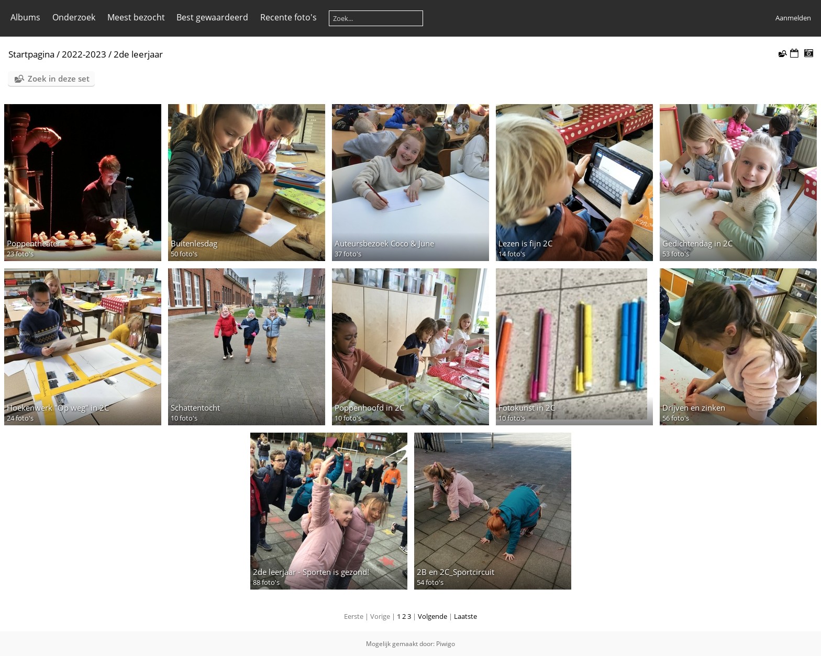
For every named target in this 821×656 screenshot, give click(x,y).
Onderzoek (73, 17)
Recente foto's (288, 17)
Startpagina (31, 54)
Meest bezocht (136, 17)
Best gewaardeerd (212, 17)
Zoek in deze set (59, 78)
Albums (25, 17)
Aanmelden (793, 17)
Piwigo (445, 643)
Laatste (465, 616)
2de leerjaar (138, 54)
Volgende (432, 616)
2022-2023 (84, 54)
